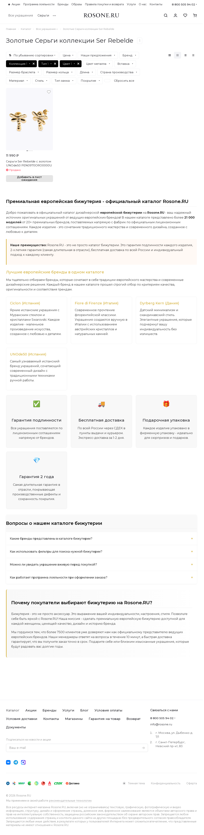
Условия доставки (21, 719)
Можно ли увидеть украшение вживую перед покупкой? (55, 570)
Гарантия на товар (104, 719)
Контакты (51, 719)
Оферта (191, 783)
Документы (16, 727)
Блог (84, 710)
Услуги (68, 710)
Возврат (133, 719)
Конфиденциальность (165, 783)
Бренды (49, 710)
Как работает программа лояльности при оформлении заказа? (60, 583)
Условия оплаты (108, 710)
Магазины (74, 719)
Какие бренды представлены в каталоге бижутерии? (52, 544)
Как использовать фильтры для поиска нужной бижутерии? (57, 557)
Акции (30, 710)
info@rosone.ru (161, 724)
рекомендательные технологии (70, 800)
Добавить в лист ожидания (29, 178)
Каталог (12, 710)
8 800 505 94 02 (183, 4)
